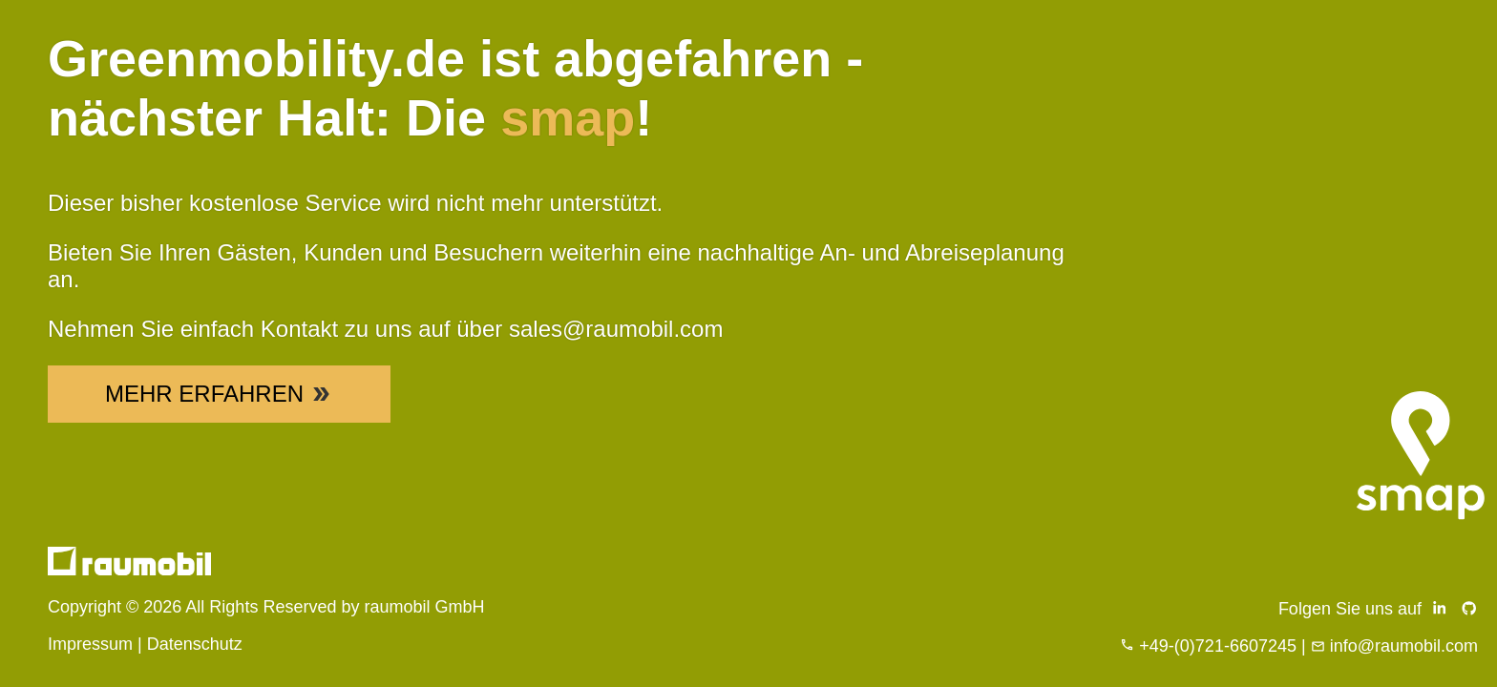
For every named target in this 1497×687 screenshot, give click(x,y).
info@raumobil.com (1404, 646)
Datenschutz (194, 644)
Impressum (90, 644)
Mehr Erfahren (219, 393)
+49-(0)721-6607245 (1218, 646)
